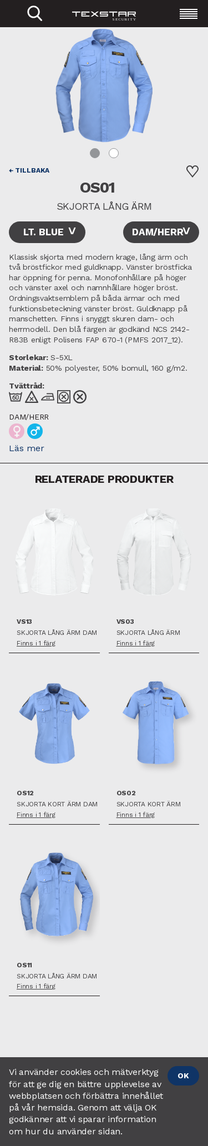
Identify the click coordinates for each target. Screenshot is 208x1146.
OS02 (126, 793)
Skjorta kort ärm (148, 804)
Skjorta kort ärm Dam (57, 804)
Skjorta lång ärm (148, 633)
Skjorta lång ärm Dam (57, 633)
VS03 (125, 621)
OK (183, 1075)
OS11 (24, 965)
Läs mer (26, 448)
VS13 (24, 621)
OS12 (25, 793)
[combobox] (47, 232)
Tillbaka (32, 170)
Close (6, 29)
